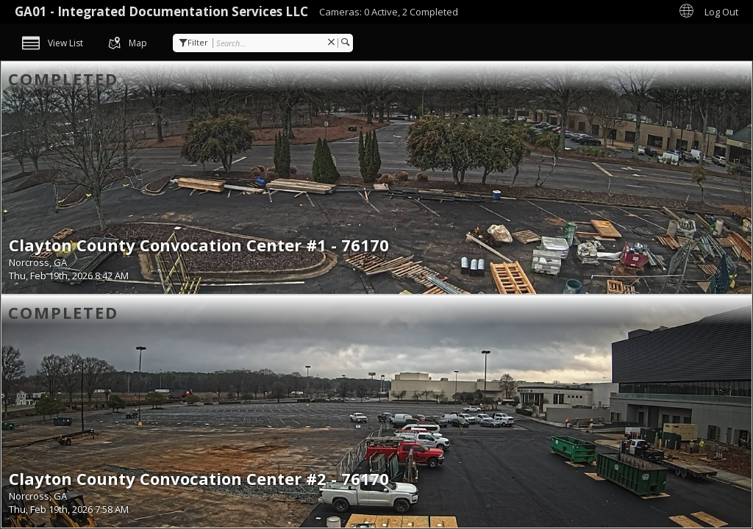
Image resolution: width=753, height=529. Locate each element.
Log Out (721, 11)
